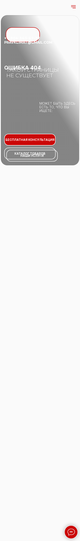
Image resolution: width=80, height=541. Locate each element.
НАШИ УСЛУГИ (32, 155)
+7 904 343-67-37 (22, 38)
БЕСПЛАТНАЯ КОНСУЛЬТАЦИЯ (30, 139)
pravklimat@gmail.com (28, 42)
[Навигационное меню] (73, 6)
